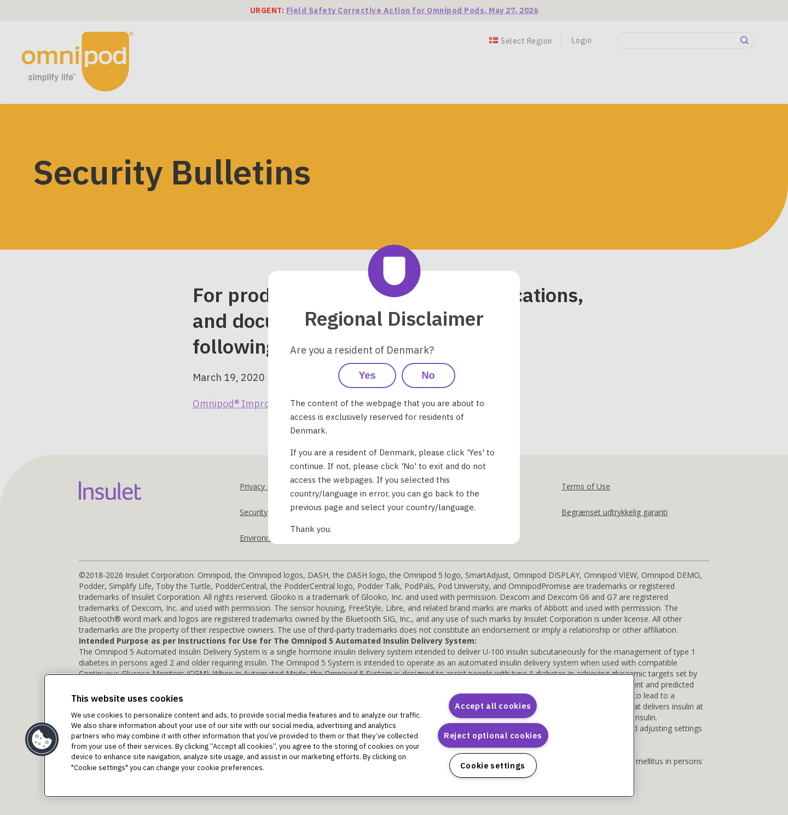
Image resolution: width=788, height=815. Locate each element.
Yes (366, 375)
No (428, 375)
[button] (42, 739)
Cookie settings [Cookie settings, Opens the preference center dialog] (492, 765)
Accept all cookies (493, 706)
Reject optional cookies (493, 735)
